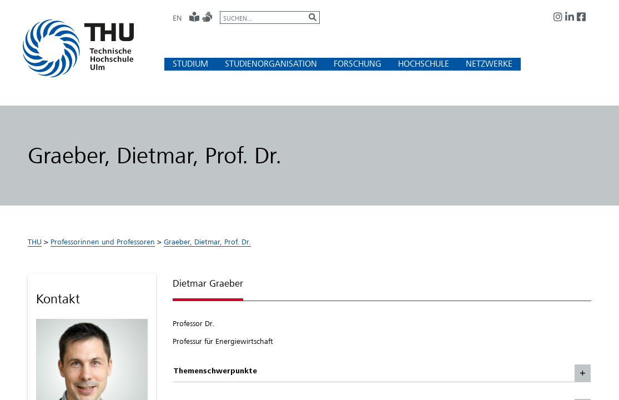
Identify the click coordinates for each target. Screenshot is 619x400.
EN (177, 17)
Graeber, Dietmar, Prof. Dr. (207, 241)
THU (35, 241)
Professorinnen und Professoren (103, 241)
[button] (190, 63)
